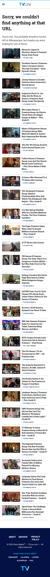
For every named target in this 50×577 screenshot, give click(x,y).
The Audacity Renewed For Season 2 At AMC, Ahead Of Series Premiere (33, 367)
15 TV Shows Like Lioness (33, 242)
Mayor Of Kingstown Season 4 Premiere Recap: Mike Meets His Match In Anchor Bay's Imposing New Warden (34, 132)
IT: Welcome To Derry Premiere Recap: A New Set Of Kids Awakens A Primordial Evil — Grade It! (34, 431)
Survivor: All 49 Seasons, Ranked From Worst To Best (34, 309)
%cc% (18, 57)
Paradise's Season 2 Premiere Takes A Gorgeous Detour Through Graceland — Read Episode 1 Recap (34, 67)
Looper (35, 557)
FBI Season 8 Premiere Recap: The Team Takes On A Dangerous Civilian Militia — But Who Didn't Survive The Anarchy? (34, 261)
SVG (31, 560)
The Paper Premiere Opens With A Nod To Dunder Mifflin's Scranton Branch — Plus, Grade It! (33, 230)
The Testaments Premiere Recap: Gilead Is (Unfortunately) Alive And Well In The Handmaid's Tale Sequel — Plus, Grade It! (34, 196)
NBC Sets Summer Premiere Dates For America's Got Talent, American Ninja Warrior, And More (34, 325)
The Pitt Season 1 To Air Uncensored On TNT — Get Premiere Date (33, 354)
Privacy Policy (35, 538)
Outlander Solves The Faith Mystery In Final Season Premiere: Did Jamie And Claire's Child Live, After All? (34, 480)
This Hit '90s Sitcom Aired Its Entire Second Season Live (34, 146)
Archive (23, 536)
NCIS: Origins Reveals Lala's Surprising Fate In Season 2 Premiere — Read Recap (34, 340)
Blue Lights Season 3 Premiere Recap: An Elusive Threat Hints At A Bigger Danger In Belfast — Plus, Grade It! (34, 114)
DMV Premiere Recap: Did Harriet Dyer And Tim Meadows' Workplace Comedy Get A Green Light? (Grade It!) (33, 413)
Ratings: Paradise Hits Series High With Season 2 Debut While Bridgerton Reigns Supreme (34, 279)
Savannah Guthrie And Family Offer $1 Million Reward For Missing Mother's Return (32, 464)
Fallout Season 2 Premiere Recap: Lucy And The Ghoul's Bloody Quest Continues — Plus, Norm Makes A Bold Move (34, 163)
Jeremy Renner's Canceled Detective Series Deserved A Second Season (34, 82)
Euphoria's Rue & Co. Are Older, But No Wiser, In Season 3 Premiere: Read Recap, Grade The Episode (33, 97)
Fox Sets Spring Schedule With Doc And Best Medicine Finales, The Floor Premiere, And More (34, 214)
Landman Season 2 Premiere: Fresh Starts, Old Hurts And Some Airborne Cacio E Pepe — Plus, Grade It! (34, 396)
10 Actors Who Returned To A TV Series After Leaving (34, 178)
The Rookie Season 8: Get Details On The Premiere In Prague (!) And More (33, 381)
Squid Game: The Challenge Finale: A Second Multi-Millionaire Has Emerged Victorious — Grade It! (33, 510)
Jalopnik (25, 557)
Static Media (18, 544)
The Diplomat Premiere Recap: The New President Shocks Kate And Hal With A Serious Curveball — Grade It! (34, 448)
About (12, 536)
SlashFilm (22, 560)
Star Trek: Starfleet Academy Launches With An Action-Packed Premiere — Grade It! (34, 495)
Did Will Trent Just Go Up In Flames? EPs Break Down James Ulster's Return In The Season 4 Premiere (34, 295)
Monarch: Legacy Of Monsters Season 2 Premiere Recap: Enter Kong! (34, 52)
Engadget (13, 557)
